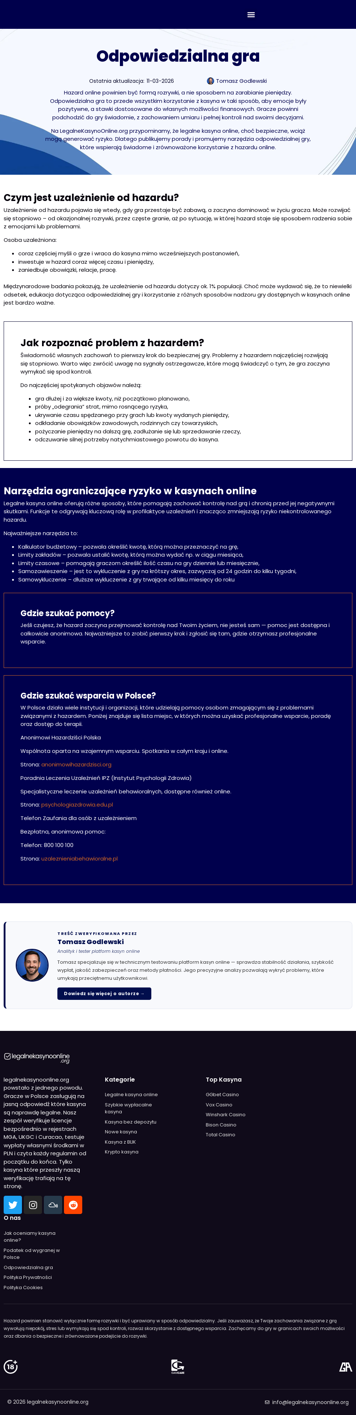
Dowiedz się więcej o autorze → (104, 993)
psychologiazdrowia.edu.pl (77, 804)
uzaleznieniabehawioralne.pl (79, 858)
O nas (12, 1218)
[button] (251, 14)
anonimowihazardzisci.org (76, 764)
